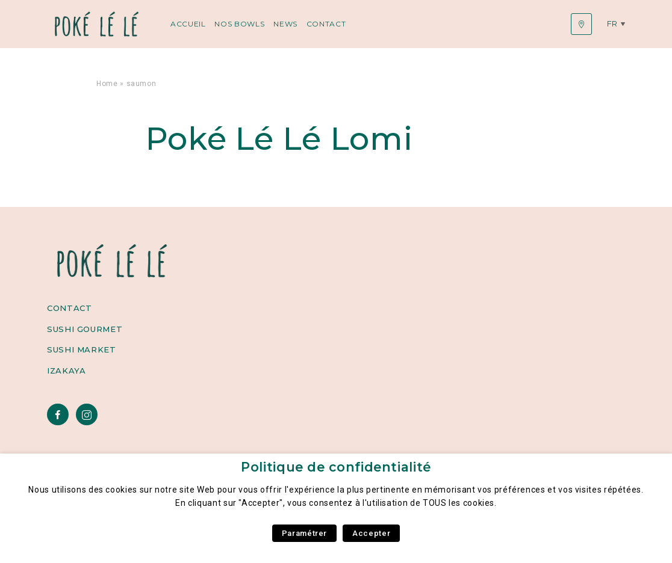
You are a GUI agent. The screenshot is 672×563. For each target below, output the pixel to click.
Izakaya (66, 370)
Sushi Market (81, 349)
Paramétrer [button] (304, 533)
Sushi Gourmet (84, 329)
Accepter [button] (371, 533)
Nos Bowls (239, 23)
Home (107, 83)
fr (612, 23)
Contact (326, 23)
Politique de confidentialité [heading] (336, 467)
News (285, 23)
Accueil (187, 23)
